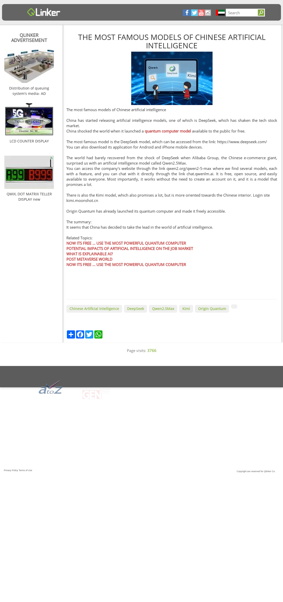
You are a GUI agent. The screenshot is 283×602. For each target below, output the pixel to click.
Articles (80, 12)
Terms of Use (25, 473)
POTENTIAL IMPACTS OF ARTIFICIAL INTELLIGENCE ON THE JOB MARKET (129, 248)
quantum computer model (168, 131)
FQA (132, 12)
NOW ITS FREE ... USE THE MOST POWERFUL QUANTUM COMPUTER (126, 243)
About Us (98, 12)
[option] (29, 73)
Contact (167, 12)
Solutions (148, 12)
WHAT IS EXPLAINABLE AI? (89, 253)
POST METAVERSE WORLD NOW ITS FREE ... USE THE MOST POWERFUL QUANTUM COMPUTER (126, 262)
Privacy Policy (11, 473)
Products (116, 12)
